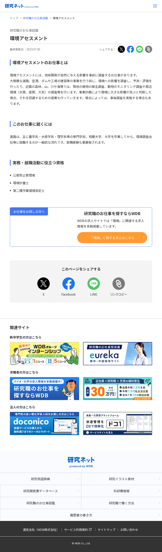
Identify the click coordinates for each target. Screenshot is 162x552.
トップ (14, 18)
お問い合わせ (129, 529)
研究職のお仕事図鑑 (35, 18)
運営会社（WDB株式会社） (41, 529)
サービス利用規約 (76, 529)
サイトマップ (106, 529)
